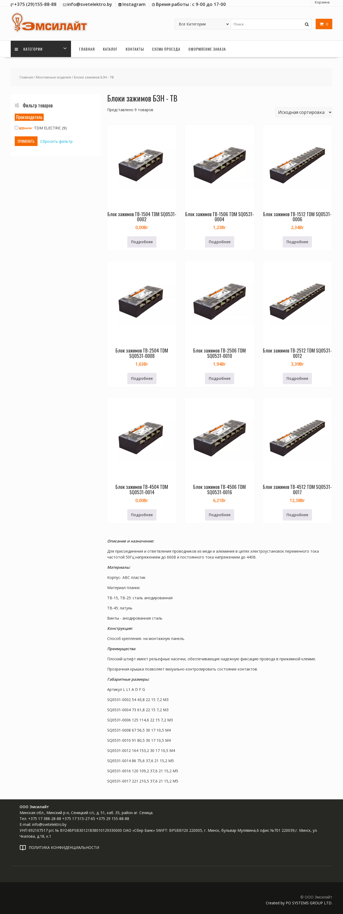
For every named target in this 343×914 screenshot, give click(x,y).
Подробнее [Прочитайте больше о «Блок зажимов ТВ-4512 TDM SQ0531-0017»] (297, 514)
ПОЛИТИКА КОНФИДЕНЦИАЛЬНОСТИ (64, 847)
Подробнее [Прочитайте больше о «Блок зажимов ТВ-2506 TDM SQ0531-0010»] (219, 378)
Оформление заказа (207, 49)
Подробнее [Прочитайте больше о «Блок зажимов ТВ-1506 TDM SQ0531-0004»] (219, 241)
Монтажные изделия (53, 77)
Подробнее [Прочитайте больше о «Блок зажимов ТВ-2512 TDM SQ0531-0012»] (297, 378)
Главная (87, 49)
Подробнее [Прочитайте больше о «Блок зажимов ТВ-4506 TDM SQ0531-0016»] (219, 514)
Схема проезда (166, 49)
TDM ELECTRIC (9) (41, 127)
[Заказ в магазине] (303, 112)
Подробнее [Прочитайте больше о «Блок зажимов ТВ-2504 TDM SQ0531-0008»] (142, 378)
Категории (29, 49)
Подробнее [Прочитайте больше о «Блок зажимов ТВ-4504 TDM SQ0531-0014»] (142, 514)
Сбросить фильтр (56, 141)
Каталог (110, 49)
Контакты (135, 49)
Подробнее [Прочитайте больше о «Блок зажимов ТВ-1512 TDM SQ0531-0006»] (297, 241)
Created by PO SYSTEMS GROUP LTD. (299, 902)
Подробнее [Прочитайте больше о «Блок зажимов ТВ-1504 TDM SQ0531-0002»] (142, 241)
